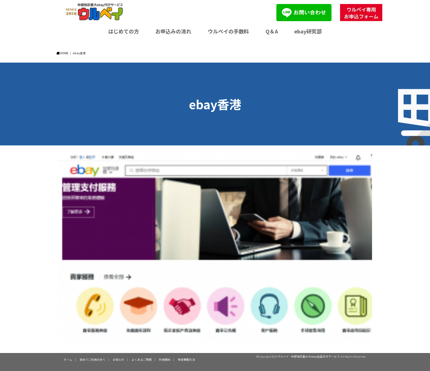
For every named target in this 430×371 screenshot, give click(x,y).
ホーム (68, 359)
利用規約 (164, 359)
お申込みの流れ (173, 31)
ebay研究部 (308, 31)
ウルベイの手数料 (228, 31)
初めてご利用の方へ (92, 359)
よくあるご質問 (142, 359)
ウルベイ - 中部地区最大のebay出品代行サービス (309, 356)
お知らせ (118, 359)
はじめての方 (123, 31)
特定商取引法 (186, 359)
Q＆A (272, 31)
